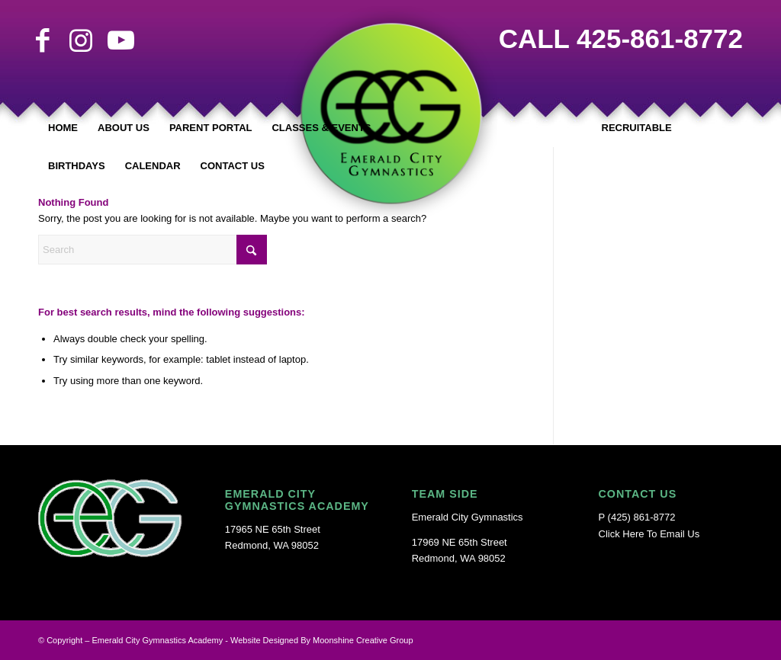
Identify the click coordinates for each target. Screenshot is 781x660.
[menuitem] (63, 128)
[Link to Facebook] (42, 40)
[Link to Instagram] (80, 40)
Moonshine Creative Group (363, 640)
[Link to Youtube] (119, 40)
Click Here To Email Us (649, 534)
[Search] (152, 249)
